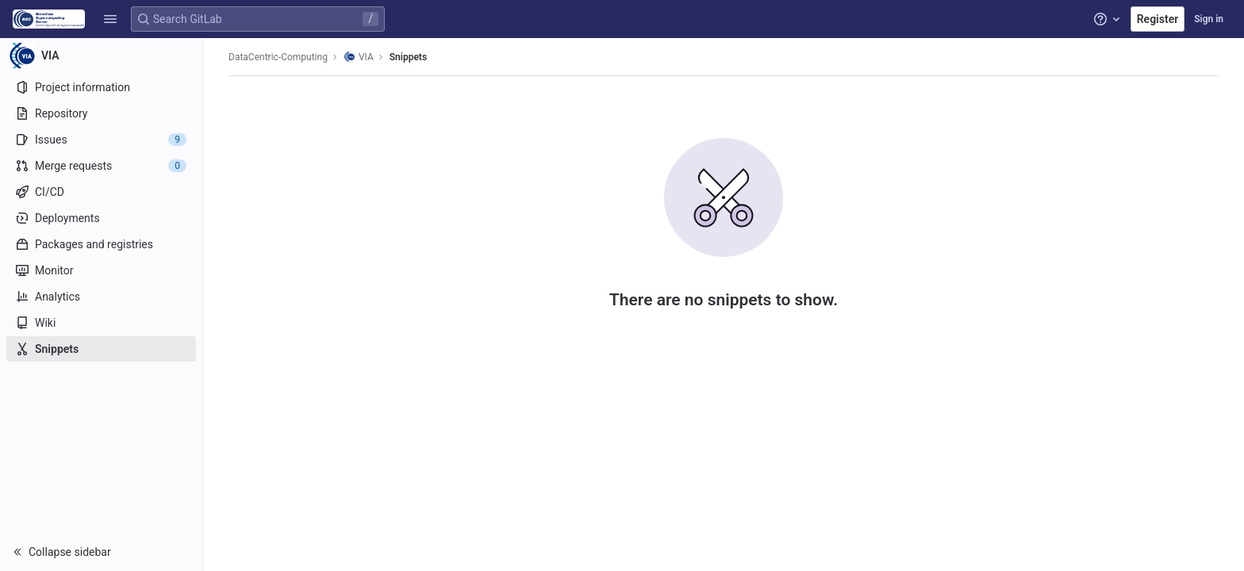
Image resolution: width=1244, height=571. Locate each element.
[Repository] (101, 113)
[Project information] (101, 87)
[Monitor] (101, 270)
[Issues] (101, 139)
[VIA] (101, 55)
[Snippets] (101, 349)
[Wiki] (101, 322)
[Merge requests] (101, 165)
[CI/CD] (101, 192)
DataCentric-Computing (278, 57)
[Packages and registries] (101, 244)
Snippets (408, 57)
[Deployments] (101, 218)
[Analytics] (101, 296)
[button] (110, 19)
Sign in (1208, 19)
